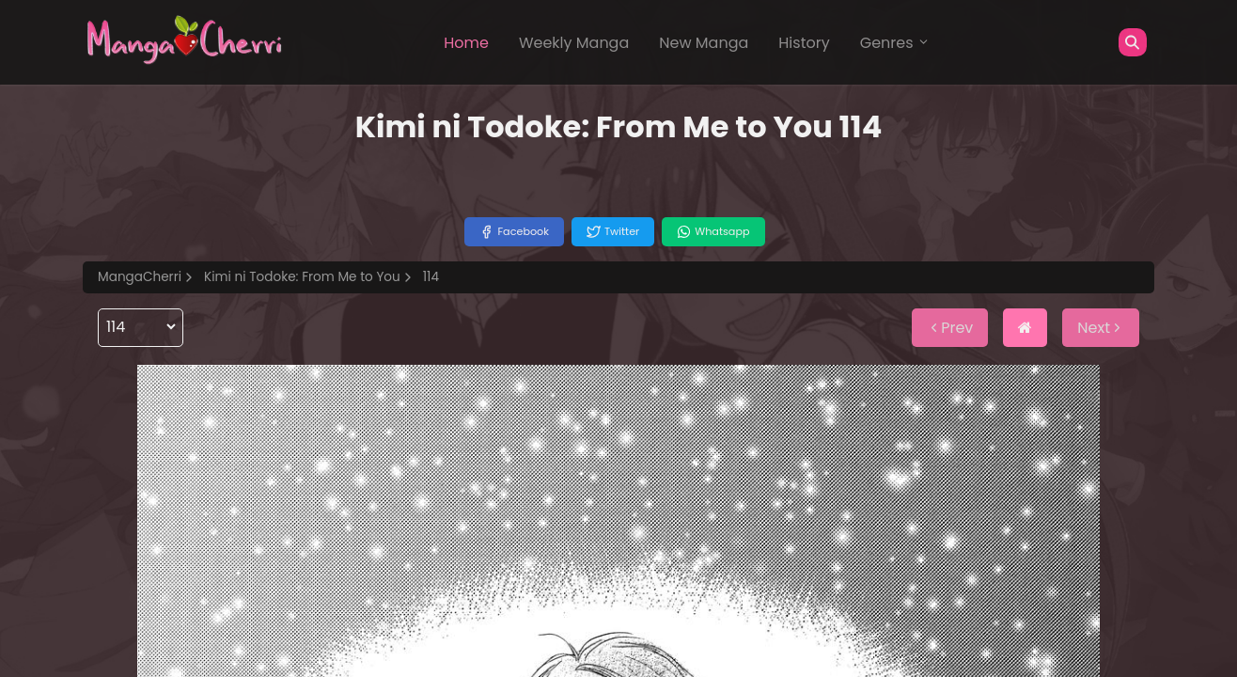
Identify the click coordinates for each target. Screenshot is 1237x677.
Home (466, 43)
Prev (950, 327)
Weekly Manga (574, 43)
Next (1100, 327)
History (803, 43)
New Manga (703, 43)
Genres (895, 43)
